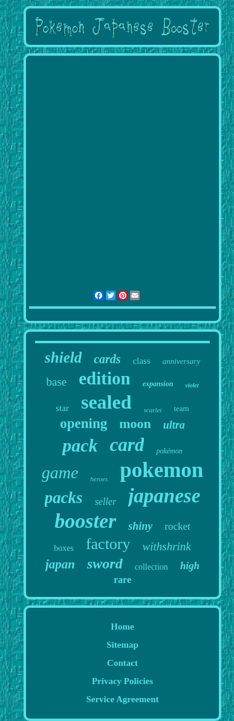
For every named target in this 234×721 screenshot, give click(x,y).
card (127, 444)
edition (104, 378)
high (190, 565)
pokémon (169, 451)
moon (135, 423)
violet (191, 385)
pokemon (161, 470)
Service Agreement (122, 699)
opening (83, 423)
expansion (158, 384)
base (56, 381)
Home (122, 626)
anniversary (181, 361)
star (62, 408)
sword (105, 563)
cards (107, 359)
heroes (99, 478)
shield (63, 357)
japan (60, 564)
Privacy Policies (122, 681)
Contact (122, 663)
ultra (174, 425)
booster (85, 521)
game (60, 472)
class (142, 361)
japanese (164, 496)
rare (122, 579)
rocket (177, 526)
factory (108, 544)
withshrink (167, 546)
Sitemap (122, 645)
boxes (64, 548)
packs (64, 498)
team (181, 408)
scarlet (153, 409)
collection (151, 566)
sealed (106, 402)
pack (79, 445)
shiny (140, 526)
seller (106, 501)
